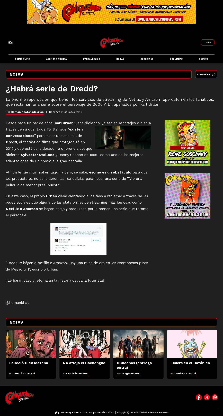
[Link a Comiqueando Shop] (208, 42)
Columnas (176, 59)
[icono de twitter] (207, 397)
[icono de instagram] (215, 397)
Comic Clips (22, 59)
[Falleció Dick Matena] (31, 344)
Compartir (206, 74)
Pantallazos (91, 59)
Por (22, 373)
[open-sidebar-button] (10, 42)
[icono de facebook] (199, 397)
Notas (120, 59)
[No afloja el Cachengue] (84, 344)
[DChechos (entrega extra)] (138, 344)
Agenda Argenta (56, 59)
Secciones (146, 59)
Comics (203, 59)
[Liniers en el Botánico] (192, 344)
